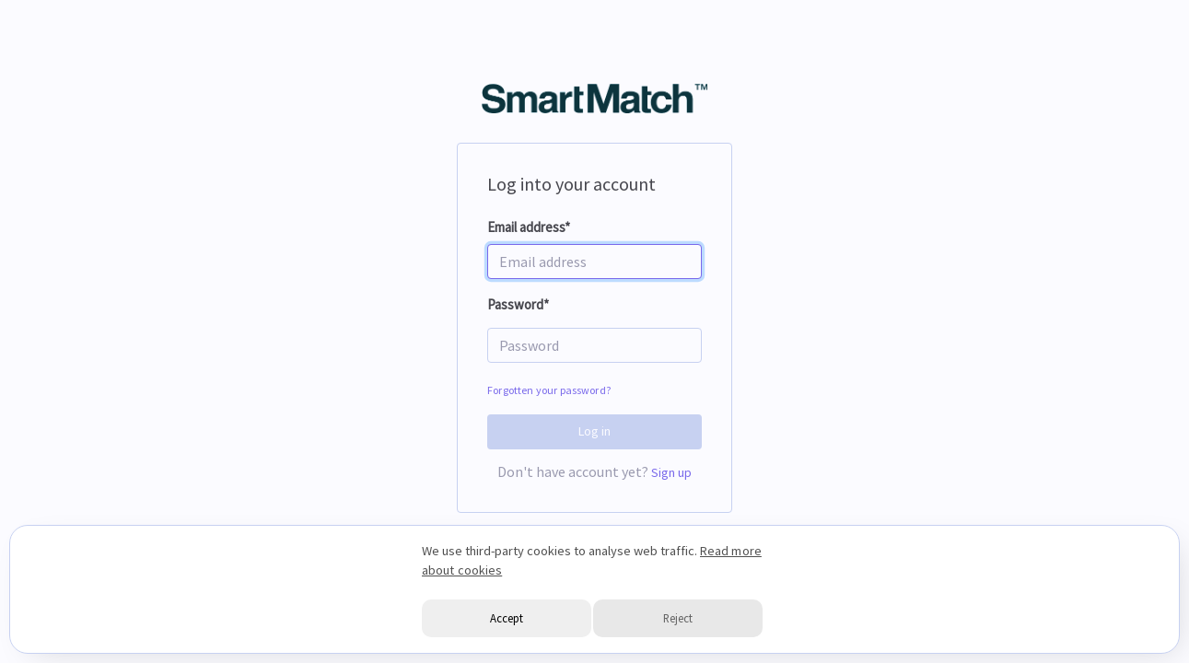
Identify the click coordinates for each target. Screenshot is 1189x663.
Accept (506, 618)
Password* (518, 304)
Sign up (672, 472)
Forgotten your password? (549, 390)
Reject (678, 618)
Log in (595, 431)
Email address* (528, 227)
